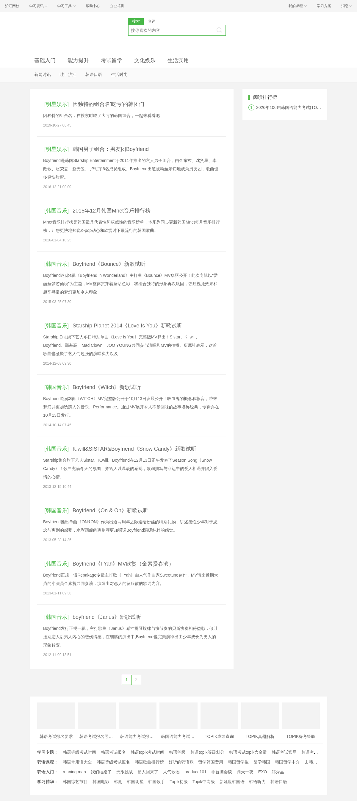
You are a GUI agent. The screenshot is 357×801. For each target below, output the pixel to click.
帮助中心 (93, 6)
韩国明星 (135, 781)
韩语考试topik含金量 (248, 752)
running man (74, 771)
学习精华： (47, 781)
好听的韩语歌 (181, 762)
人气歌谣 (171, 771)
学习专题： (47, 752)
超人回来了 (147, 771)
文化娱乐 (145, 60)
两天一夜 (245, 771)
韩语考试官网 (284, 752)
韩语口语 (93, 74)
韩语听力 (257, 781)
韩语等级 (177, 752)
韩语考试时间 (313, 752)
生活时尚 (119, 74)
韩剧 (118, 781)
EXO (262, 771)
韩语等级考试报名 (113, 762)
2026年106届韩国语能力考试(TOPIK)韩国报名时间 (303, 107)
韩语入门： (47, 771)
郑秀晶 (278, 771)
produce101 (195, 771)
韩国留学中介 (287, 762)
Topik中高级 (203, 781)
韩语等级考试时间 (79, 752)
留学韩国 (261, 762)
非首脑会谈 (221, 771)
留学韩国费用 (210, 762)
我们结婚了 (101, 771)
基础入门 (45, 60)
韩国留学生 (238, 762)
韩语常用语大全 (77, 762)
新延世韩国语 (232, 781)
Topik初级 (179, 781)
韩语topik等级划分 (207, 752)
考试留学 (111, 60)
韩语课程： (47, 762)
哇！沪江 (68, 74)
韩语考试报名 (113, 752)
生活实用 (178, 60)
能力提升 (78, 60)
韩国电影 (101, 781)
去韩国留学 (315, 762)
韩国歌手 (156, 781)
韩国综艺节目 (75, 781)
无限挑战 (124, 771)
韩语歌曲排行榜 (149, 762)
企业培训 (117, 6)
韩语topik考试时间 (148, 752)
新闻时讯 (42, 74)
